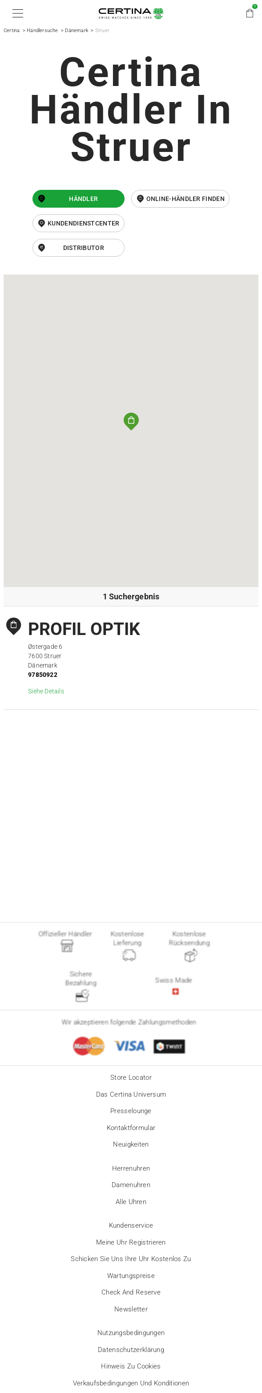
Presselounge (131, 1111)
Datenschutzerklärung (131, 1350)
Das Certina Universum (131, 1094)
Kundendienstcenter (83, 223)
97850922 (42, 674)
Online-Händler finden (185, 198)
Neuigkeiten (131, 1144)
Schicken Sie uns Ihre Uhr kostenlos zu (131, 1259)
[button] (16, 13)
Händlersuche (42, 30)
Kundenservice (131, 1225)
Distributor (83, 247)
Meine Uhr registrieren (131, 1242)
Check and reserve (131, 1292)
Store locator (131, 1077)
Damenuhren (131, 1185)
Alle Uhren (131, 1202)
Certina (12, 30)
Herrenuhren (131, 1168)
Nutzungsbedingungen (131, 1333)
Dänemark (76, 30)
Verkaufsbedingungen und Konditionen (131, 1383)
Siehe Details (46, 691)
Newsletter (131, 1309)
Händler (83, 198)
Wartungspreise (131, 1276)
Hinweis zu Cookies (131, 1366)
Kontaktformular (131, 1128)
